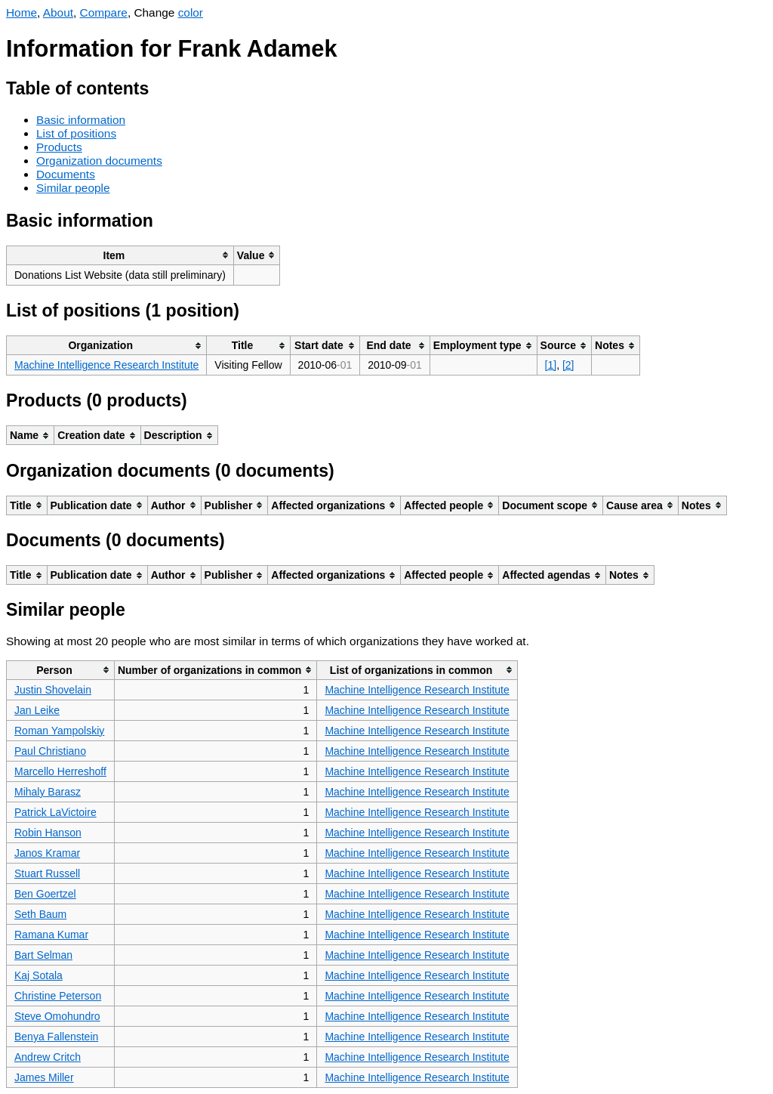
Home (21, 12)
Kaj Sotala (38, 975)
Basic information (80, 119)
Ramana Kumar (51, 935)
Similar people (73, 187)
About (58, 12)
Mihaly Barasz (47, 792)
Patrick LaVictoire (55, 812)
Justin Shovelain (52, 690)
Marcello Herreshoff (60, 771)
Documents (65, 174)
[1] (551, 365)
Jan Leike (37, 710)
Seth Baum (40, 914)
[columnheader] (120, 255)
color (190, 12)
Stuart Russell (47, 873)
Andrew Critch (47, 1057)
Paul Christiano (50, 751)
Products (59, 147)
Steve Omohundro (57, 1016)
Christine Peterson (57, 996)
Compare (104, 12)
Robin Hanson (48, 833)
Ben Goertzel (45, 894)
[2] (568, 365)
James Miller (44, 1077)
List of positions (76, 133)
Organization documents (99, 160)
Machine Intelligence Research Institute (106, 365)
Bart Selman (43, 955)
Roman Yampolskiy (59, 731)
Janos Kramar (47, 853)
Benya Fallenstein (56, 1037)
